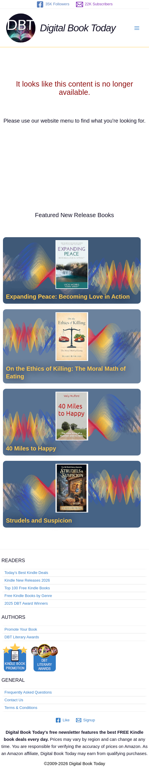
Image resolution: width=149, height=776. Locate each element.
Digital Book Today (78, 27)
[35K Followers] (53, 4)
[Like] (62, 720)
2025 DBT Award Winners (26, 603)
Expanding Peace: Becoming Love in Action (68, 296)
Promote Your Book (20, 629)
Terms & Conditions (20, 707)
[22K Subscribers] (94, 4)
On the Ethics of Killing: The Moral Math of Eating (66, 372)
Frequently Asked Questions (28, 692)
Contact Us (13, 700)
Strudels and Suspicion (39, 520)
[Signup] (85, 720)
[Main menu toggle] (137, 28)
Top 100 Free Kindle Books (27, 588)
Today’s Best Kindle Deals (26, 572)
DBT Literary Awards (21, 637)
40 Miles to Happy (31, 448)
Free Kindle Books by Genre (28, 595)
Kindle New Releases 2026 (27, 580)
